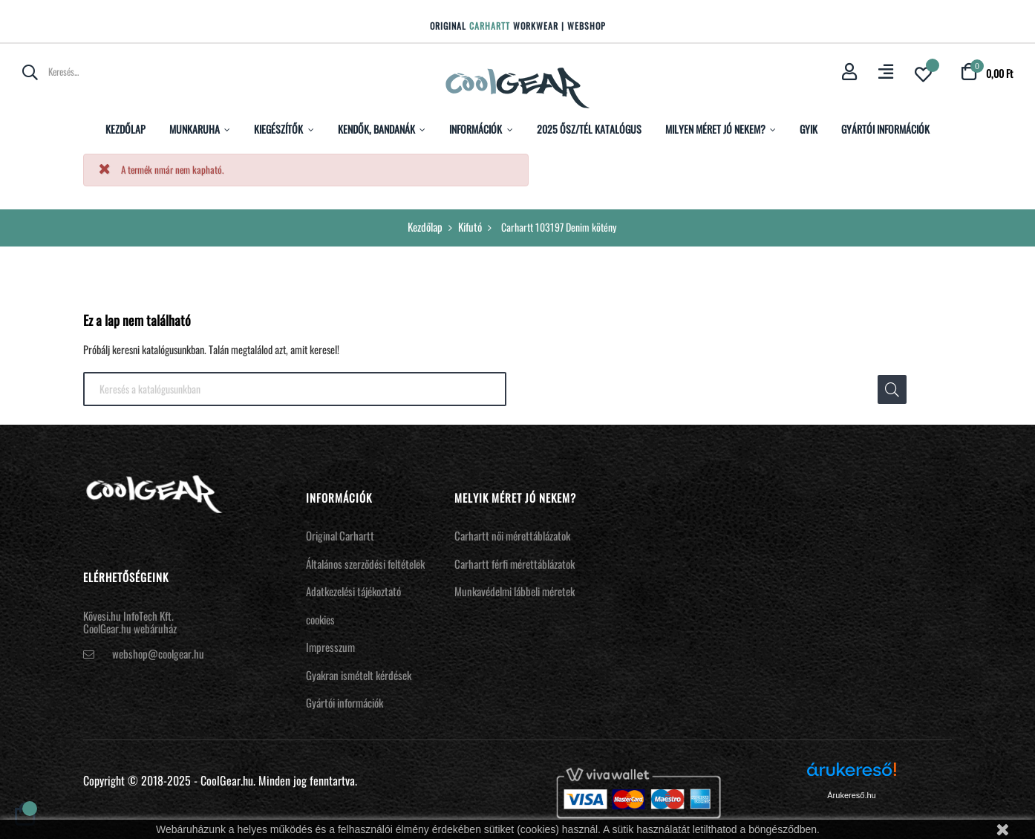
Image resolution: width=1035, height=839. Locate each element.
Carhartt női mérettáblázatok (512, 535)
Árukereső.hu (851, 795)
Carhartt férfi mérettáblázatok (514, 563)
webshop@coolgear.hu (158, 653)
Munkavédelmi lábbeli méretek (514, 591)
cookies (320, 619)
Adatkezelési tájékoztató (353, 591)
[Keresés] (294, 389)
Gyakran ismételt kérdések (358, 675)
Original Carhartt (340, 535)
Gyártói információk (344, 702)
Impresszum (330, 647)
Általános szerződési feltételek (365, 563)
